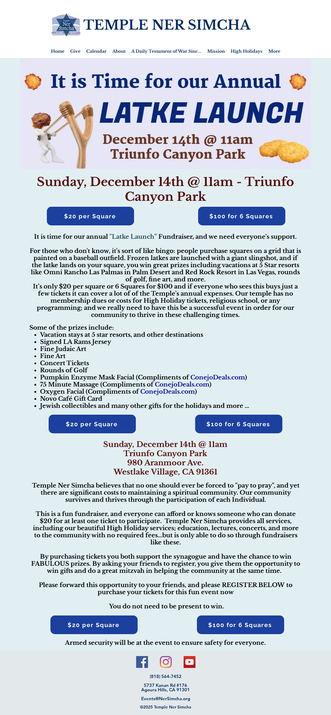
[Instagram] (166, 662)
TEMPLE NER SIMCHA (167, 25)
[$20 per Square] (90, 216)
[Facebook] (142, 662)
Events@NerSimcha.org (165, 698)
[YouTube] (189, 662)
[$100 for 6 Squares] (241, 216)
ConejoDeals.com (217, 377)
